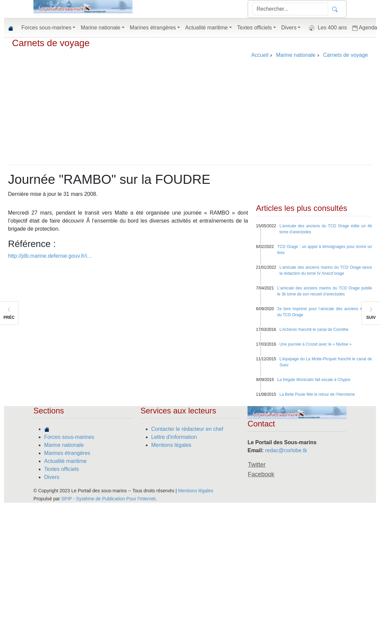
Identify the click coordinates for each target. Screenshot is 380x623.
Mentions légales (171, 445)
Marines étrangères (67, 453)
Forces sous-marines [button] (46, 27)
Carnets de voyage (51, 43)
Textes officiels (61, 469)
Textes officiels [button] (254, 27)
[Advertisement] (190, 114)
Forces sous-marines (69, 437)
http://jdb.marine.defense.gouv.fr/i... (50, 256)
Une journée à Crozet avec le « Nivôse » (315, 344)
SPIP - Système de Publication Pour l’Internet (108, 498)
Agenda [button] (364, 28)
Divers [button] (288, 27)
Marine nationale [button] (100, 27)
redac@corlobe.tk (286, 450)
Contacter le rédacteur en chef (187, 429)
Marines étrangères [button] (153, 27)
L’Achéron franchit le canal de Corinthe (313, 329)
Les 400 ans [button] (326, 28)
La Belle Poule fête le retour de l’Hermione (317, 394)
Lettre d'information (174, 437)
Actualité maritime (65, 461)
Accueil (260, 55)
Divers (51, 477)
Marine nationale (64, 445)
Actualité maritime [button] (206, 27)
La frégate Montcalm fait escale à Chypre (314, 379)
